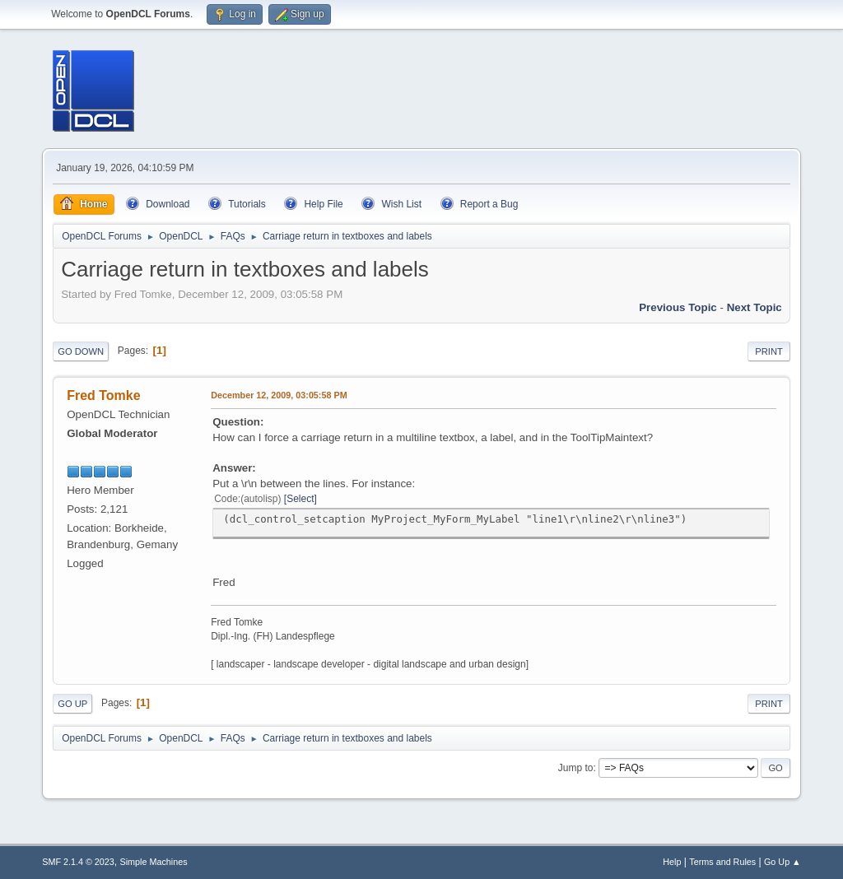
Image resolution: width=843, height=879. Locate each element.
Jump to (576, 768)
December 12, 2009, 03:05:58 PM (279, 395)
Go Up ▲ (782, 862)
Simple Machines (154, 862)
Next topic (754, 307)
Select (300, 499)
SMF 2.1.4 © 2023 (78, 862)
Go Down (81, 351)
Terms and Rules (722, 862)
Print (769, 351)
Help (672, 862)
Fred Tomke (103, 395)
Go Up (72, 704)
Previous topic (678, 307)
